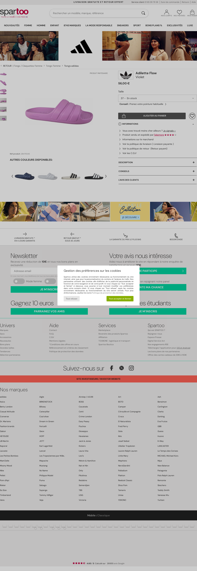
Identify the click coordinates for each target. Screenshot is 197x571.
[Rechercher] (143, 13)
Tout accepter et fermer (120, 298)
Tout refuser (71, 298)
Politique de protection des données (107, 293)
